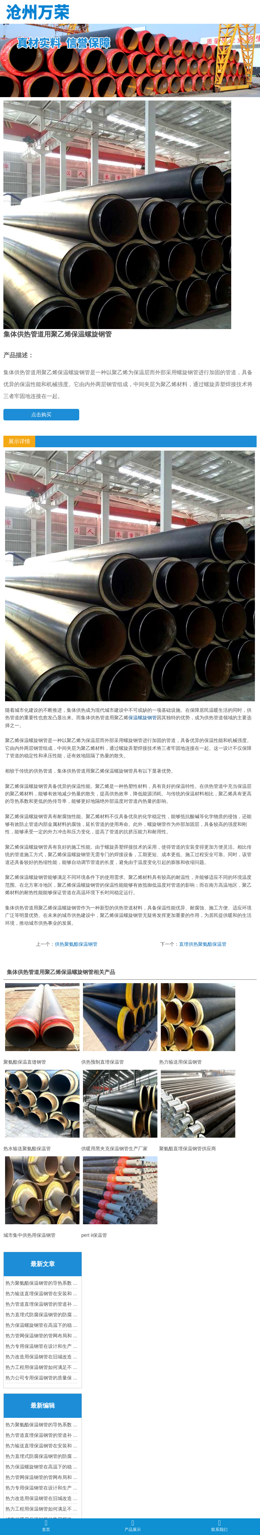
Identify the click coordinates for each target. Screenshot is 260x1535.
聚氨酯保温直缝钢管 (42, 1024)
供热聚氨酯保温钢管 (76, 944)
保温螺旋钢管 (142, 717)
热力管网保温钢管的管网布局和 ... (41, 1335)
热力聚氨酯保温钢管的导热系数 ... (41, 1283)
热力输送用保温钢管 (198, 1024)
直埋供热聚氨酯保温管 (202, 944)
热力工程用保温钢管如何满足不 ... (41, 1367)
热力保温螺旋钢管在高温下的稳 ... (41, 1325)
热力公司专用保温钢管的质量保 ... (41, 1377)
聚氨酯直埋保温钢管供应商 (198, 1110)
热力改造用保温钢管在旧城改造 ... (41, 1356)
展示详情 (19, 441)
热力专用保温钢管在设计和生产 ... (41, 1346)
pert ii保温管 (120, 1197)
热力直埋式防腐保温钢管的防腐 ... (41, 1314)
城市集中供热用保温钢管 (42, 1197)
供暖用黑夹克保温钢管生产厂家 (120, 1110)
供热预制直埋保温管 (120, 1024)
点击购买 (41, 414)
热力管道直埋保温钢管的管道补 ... (41, 1304)
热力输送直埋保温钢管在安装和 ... (41, 1293)
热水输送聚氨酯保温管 (42, 1110)
